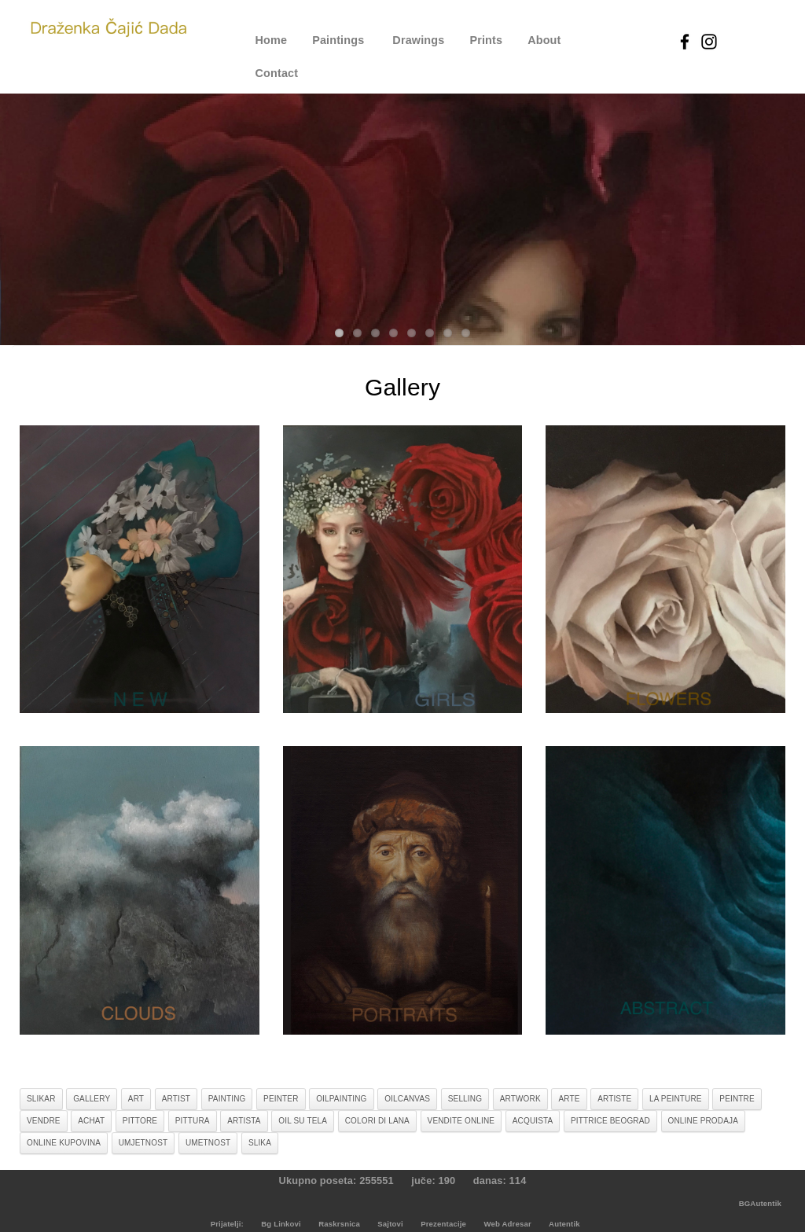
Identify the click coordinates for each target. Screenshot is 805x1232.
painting (227, 1098)
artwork (520, 1098)
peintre (736, 1098)
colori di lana (377, 1120)
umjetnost (143, 1142)
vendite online (461, 1120)
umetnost (208, 1142)
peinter (280, 1098)
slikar (41, 1098)
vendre (44, 1120)
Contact (277, 73)
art (136, 1098)
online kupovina (64, 1142)
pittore (140, 1120)
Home (271, 40)
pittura (192, 1120)
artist (176, 1098)
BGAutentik (760, 1203)
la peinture (675, 1098)
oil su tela (302, 1120)
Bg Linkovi (281, 1223)
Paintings (338, 40)
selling (465, 1098)
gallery (91, 1098)
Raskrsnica (339, 1223)
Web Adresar (507, 1223)
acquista (533, 1120)
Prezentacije (443, 1223)
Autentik (564, 1223)
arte (568, 1098)
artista (243, 1120)
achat (91, 1120)
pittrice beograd (610, 1120)
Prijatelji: (227, 1223)
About (544, 40)
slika (259, 1142)
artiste (614, 1098)
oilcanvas (407, 1098)
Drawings (418, 40)
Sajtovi (390, 1223)
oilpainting (341, 1098)
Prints (485, 40)
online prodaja (703, 1120)
